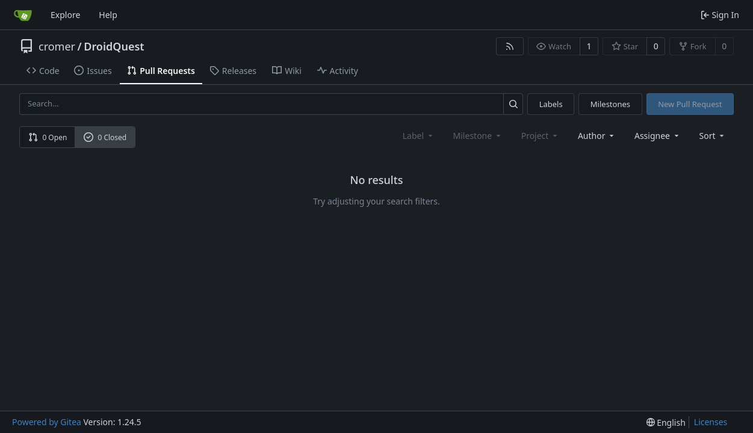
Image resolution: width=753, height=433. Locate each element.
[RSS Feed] (510, 46)
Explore (65, 14)
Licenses (711, 422)
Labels (551, 104)
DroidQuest (114, 46)
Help (108, 14)
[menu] (713, 135)
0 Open (47, 137)
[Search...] (513, 103)
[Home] (23, 15)
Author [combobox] (597, 135)
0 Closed (105, 137)
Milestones (610, 104)
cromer (57, 46)
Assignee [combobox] (657, 135)
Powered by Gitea (46, 422)
